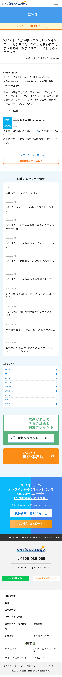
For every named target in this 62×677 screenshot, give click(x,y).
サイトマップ (49, 668)
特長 (7, 605)
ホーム (8, 539)
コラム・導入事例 (13, 619)
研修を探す (10, 598)
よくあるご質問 (41, 638)
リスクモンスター (11, 651)
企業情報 (38, 626)
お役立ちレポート (31, 525)
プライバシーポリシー (12, 668)
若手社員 (31, 404)
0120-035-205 (32, 560)
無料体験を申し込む (31, 161)
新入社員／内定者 (31, 391)
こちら (35, 131)
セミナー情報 (22, 539)
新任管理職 (31, 387)
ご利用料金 (10, 612)
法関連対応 (31, 396)
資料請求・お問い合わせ (31, 514)
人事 (31, 374)
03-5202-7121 (21, 569)
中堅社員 (31, 370)
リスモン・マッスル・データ (15, 660)
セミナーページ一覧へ (31, 155)
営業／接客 (31, 383)
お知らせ (9, 638)
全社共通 (31, 378)
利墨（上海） (38, 660)
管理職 (31, 400)
